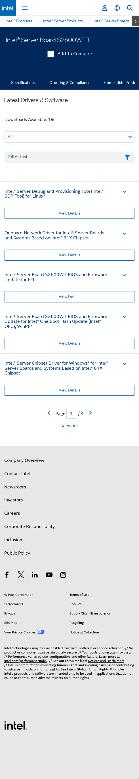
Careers (12, 513)
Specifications (23, 82)
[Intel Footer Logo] (15, 725)
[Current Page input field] (71, 414)
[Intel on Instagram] (63, 576)
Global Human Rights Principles (101, 669)
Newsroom (15, 487)
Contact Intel (17, 474)
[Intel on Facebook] (7, 576)
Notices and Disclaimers (106, 661)
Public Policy (17, 553)
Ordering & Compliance (69, 82)
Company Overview (24, 460)
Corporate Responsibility (29, 526)
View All (70, 426)
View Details (70, 213)
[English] (117, 8)
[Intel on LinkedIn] (35, 576)
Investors (13, 500)
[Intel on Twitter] (21, 576)
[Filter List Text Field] (69, 157)
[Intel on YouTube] (49, 576)
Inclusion (13, 540)
